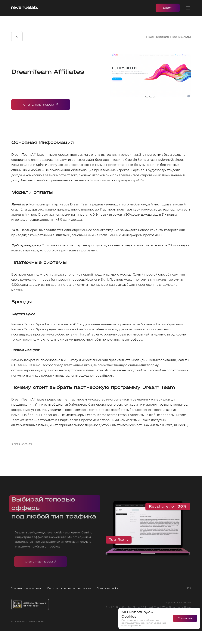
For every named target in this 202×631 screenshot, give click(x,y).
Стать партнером (40, 104)
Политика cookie (108, 588)
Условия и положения (26, 588)
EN (189, 588)
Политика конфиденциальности (69, 588)
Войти (167, 7)
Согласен (185, 618)
